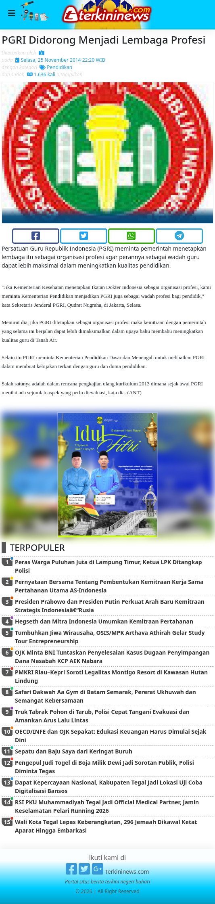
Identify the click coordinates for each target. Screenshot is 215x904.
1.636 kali (41, 74)
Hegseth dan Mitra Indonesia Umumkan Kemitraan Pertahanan (104, 621)
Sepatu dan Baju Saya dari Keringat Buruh (73, 751)
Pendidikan (56, 67)
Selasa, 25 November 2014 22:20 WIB (60, 59)
